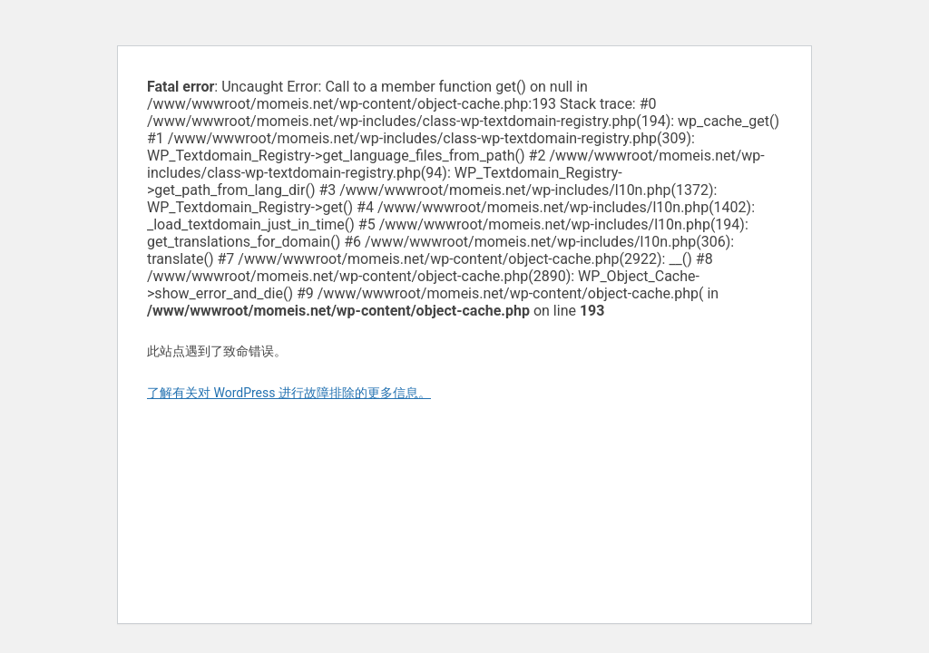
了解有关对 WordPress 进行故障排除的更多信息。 (289, 392)
